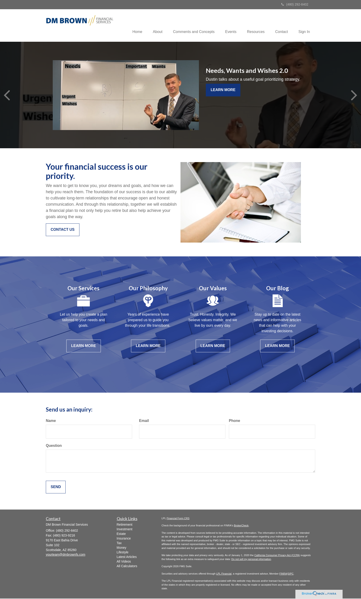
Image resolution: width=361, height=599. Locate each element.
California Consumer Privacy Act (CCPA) (277, 555)
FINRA (283, 574)
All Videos (124, 561)
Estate (121, 534)
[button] (152, 25)
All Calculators (127, 566)
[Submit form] (56, 487)
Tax (119, 543)
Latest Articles (127, 557)
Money (121, 548)
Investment (124, 529)
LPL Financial (223, 574)
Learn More (223, 90)
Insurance (124, 538)
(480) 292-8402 (294, 4)
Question (54, 446)
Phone (234, 421)
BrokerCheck (241, 526)
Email (144, 421)
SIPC (291, 574)
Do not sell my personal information (251, 559)
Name (51, 421)
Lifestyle (122, 552)
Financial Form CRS (178, 518)
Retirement (124, 525)
